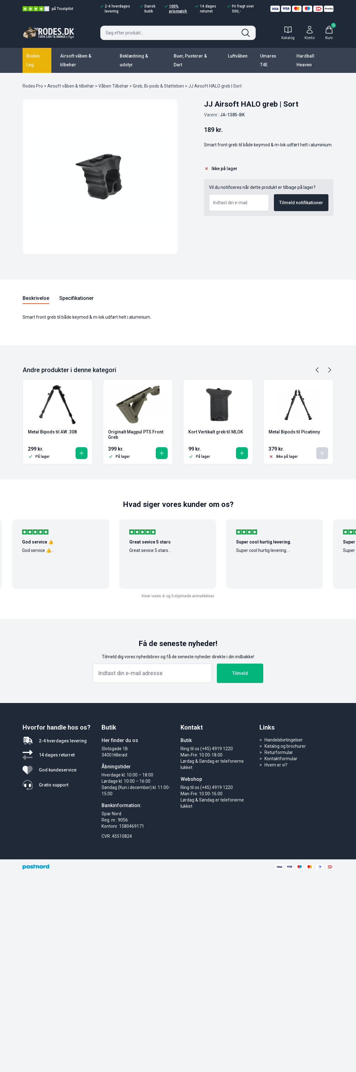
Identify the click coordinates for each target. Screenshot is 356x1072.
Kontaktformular (280, 758)
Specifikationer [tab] (76, 298)
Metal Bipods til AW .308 (52, 431)
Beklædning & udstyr (134, 60)
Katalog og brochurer (285, 746)
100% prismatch (176, 8)
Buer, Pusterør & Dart (190, 60)
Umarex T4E (268, 60)
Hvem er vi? (275, 764)
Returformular (278, 752)
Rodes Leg (33, 60)
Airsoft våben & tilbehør (75, 60)
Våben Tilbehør (113, 85)
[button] (81, 453)
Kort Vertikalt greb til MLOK (215, 431)
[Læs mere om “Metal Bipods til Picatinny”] (322, 453)
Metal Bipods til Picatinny (294, 431)
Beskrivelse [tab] (36, 298)
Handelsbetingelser (283, 739)
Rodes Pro (33, 85)
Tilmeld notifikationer (301, 202)
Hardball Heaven (305, 60)
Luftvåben (238, 55)
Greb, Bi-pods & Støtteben (158, 85)
